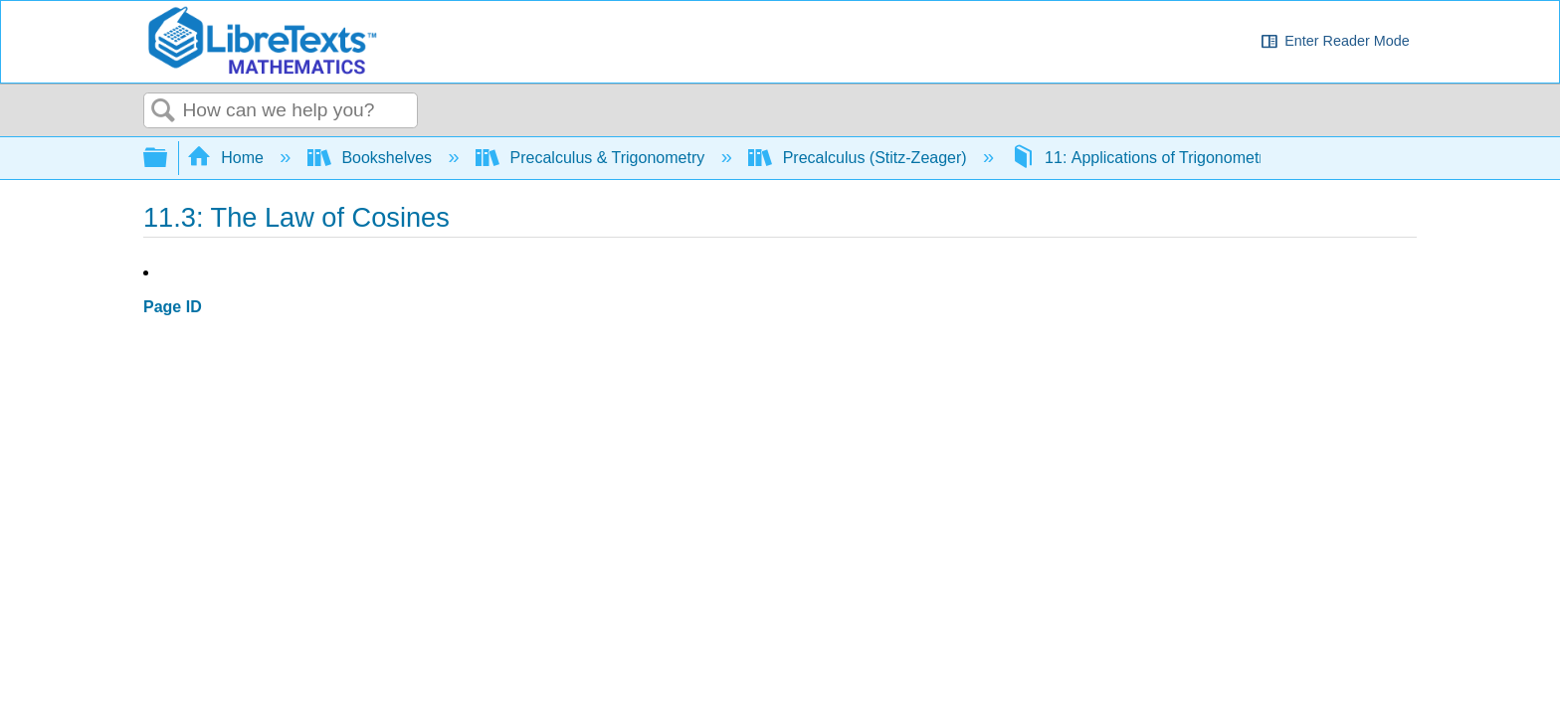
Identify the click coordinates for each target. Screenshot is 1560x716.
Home (228, 157)
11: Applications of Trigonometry (1143, 157)
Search (163, 111)
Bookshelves (372, 157)
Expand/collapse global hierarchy (168, 158)
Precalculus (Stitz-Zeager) (859, 157)
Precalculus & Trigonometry (592, 157)
